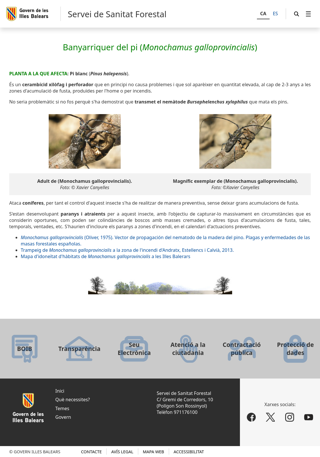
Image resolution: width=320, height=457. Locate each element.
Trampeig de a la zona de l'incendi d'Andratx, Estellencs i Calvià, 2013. (127, 250)
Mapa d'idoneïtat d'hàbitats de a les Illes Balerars (105, 256)
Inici (59, 391)
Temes (62, 408)
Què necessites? (72, 399)
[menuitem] (308, 14)
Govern (63, 417)
